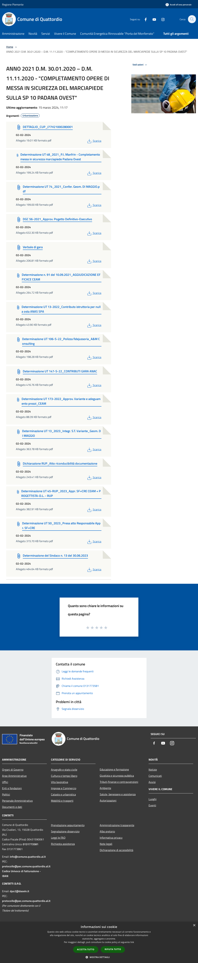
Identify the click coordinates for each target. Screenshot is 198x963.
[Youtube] (152, 19)
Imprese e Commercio (63, 788)
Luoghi (153, 799)
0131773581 (30, 844)
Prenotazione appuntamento (67, 825)
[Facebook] (143, 19)
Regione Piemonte (12, 4)
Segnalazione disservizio (65, 831)
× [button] (194, 925)
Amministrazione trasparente (117, 825)
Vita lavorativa (59, 782)
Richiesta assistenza (63, 844)
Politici (6, 794)
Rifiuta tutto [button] (113, 949)
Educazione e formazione (114, 769)
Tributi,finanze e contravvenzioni (119, 782)
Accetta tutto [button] (85, 949)
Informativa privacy (111, 838)
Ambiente (105, 788)
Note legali (106, 844)
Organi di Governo (12, 769)
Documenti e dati (12, 807)
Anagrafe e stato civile (64, 769)
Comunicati (155, 776)
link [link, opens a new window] (132, 942)
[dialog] (99, 942)
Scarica (94, 141)
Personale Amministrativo (17, 801)
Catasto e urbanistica (63, 794)
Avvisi (152, 782)
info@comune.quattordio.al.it (28, 857)
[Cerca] (192, 19)
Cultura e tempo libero (64, 776)
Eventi (152, 805)
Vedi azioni (140, 65)
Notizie (153, 769)
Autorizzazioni (108, 800)
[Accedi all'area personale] (178, 5)
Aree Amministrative (14, 776)
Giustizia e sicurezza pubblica (117, 776)
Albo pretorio (107, 831)
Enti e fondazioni (12, 788)
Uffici (5, 782)
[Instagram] (161, 19)
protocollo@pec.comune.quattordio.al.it (26, 866)
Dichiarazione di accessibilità (116, 850)
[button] (99, 957)
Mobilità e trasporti (62, 801)
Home (9, 47)
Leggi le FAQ (58, 838)
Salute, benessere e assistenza (118, 794)
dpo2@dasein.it (19, 891)
